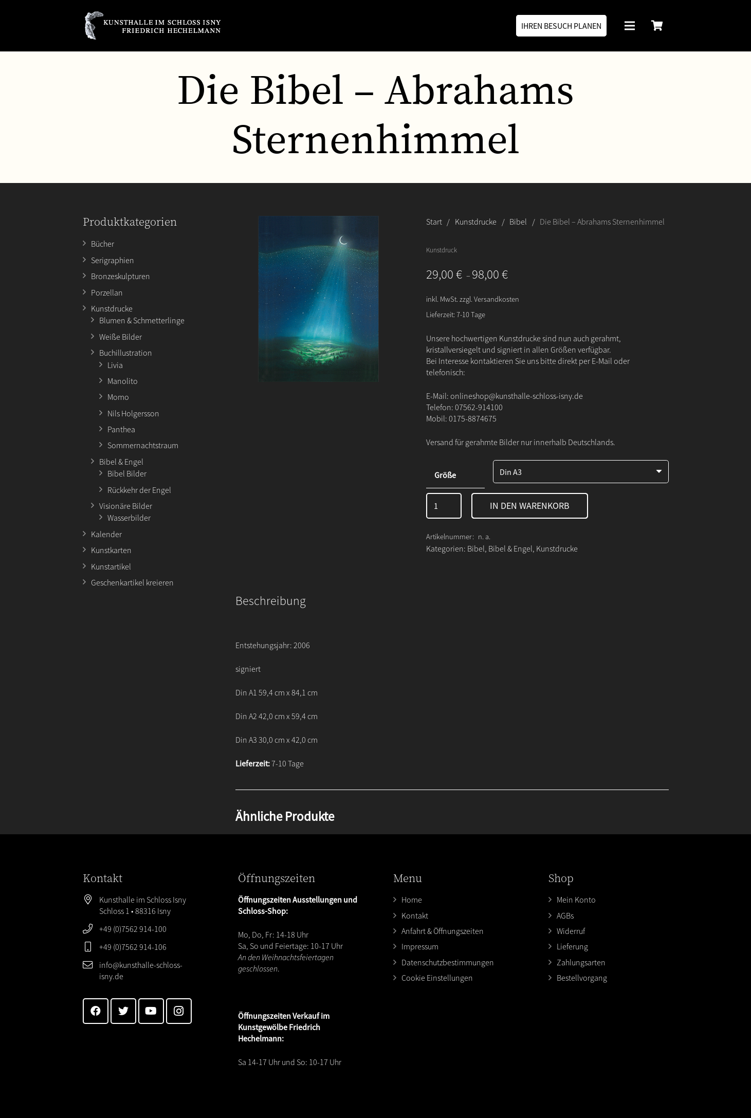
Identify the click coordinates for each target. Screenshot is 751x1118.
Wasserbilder (129, 517)
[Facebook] (95, 1011)
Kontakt (414, 915)
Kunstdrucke (112, 308)
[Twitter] (123, 1011)
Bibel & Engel (121, 461)
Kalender (106, 534)
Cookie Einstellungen (437, 978)
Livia (115, 365)
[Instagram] (179, 1011)
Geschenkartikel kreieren (132, 582)
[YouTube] (151, 1011)
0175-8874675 (473, 418)
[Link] (153, 25)
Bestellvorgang (582, 978)
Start (434, 221)
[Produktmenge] (444, 506)
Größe (445, 475)
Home (411, 899)
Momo (118, 397)
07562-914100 (479, 407)
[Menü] (630, 26)
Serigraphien (112, 260)
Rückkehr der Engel (139, 490)
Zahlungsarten (581, 962)
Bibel (518, 221)
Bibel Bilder (126, 473)
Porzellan (107, 292)
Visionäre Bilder (125, 506)
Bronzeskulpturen (120, 276)
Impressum (419, 946)
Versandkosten (496, 299)
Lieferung (572, 946)
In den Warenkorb (530, 505)
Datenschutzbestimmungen (447, 962)
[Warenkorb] (657, 25)
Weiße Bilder (120, 337)
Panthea (121, 429)
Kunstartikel (111, 566)
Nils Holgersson (133, 413)
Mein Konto (576, 899)
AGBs (565, 915)
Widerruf (571, 931)
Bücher (102, 244)
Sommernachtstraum (142, 445)
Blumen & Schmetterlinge (142, 320)
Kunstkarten (111, 550)
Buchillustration (125, 352)
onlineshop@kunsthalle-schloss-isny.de (516, 396)
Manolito (122, 381)
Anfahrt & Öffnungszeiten (442, 931)
